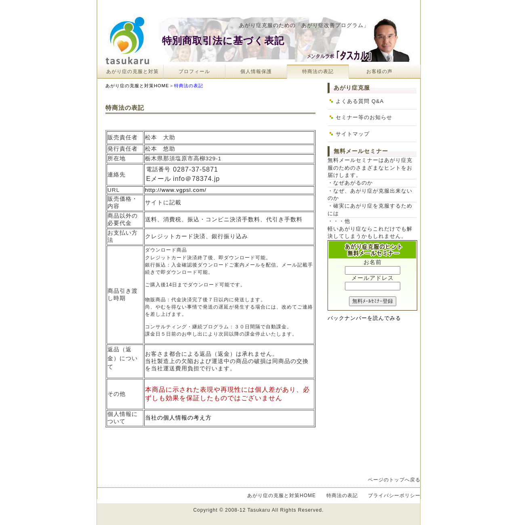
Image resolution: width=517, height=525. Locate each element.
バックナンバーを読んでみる (364, 318)
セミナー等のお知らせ (364, 117)
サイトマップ (353, 134)
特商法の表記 (318, 71)
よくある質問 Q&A (360, 101)
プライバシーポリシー (394, 495)
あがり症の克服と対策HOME (137, 85)
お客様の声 (379, 71)
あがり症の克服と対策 (132, 71)
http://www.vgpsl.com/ (175, 190)
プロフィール (194, 71)
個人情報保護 (256, 71)
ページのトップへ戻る (394, 480)
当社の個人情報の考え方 (178, 418)
